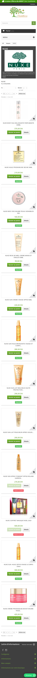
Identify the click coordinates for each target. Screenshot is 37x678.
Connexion (32, 4)
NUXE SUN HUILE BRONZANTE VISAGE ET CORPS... (18, 345)
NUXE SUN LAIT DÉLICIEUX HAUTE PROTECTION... (18, 389)
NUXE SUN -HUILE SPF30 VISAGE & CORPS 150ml (18, 565)
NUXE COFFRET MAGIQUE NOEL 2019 (18, 520)
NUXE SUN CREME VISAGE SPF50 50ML (18, 300)
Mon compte (5, 663)
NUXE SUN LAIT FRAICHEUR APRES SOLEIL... (18, 432)
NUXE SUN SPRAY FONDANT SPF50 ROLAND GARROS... (18, 477)
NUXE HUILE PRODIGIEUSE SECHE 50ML (18, 167)
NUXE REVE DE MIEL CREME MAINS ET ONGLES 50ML (18, 256)
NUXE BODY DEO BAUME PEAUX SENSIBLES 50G (18, 212)
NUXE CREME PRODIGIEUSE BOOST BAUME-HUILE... (18, 609)
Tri (2, 87)
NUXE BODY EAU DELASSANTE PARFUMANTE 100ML (18, 124)
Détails (4, 76)
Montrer (20, 87)
